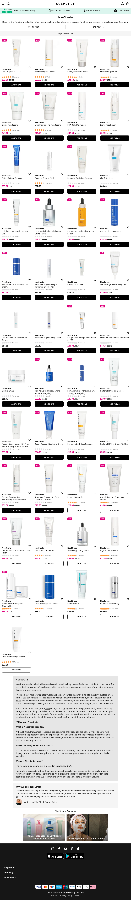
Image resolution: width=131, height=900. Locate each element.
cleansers (62, 711)
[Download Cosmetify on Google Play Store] (74, 856)
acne (47, 708)
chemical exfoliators (58, 22)
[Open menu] (4, 3)
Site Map (76, 895)
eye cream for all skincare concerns (86, 22)
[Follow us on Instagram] (52, 848)
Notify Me (82, 510)
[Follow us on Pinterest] (71, 848)
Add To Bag (16, 85)
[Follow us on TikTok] (78, 848)
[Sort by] (98, 27)
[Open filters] (32, 27)
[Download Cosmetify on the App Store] (55, 856)
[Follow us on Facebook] (59, 848)
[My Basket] (126, 3)
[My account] (121, 3)
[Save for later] (28, 66)
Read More (123, 22)
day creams (42, 22)
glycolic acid (101, 697)
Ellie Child (39, 802)
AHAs (18, 700)
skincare (25, 714)
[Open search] (9, 3)
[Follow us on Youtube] (65, 848)
